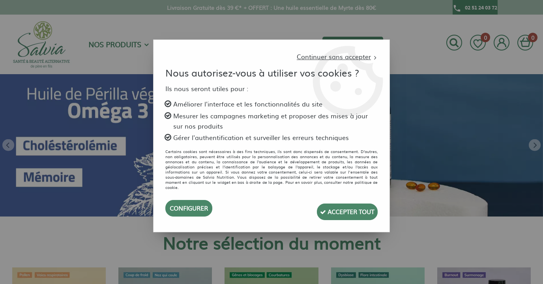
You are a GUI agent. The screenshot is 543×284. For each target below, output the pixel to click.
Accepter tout (341, 208)
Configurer (190, 208)
